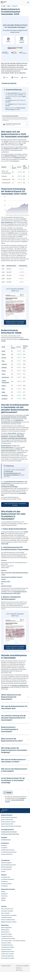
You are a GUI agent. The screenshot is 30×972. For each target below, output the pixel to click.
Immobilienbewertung (6, 945)
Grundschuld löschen (6, 854)
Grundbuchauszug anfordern (9, 852)
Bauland (3, 871)
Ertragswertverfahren (7, 936)
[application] (15, 206)
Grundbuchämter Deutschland (9, 832)
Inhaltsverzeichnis (15, 83)
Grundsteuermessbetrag (7, 879)
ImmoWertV (4, 847)
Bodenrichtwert (5, 932)
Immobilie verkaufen (6, 917)
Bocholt (4, 357)
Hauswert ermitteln (6, 943)
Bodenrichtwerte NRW (7, 824)
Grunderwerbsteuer (6, 883)
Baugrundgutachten (6, 927)
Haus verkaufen (5, 913)
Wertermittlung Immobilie (7, 958)
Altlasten (3, 900)
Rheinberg (4, 395)
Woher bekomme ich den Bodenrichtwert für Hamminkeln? (15, 697)
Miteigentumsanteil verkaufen (9, 922)
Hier (7, 108)
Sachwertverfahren (6, 949)
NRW (8, 6)
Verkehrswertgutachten (7, 956)
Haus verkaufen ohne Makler (9, 915)
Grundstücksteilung (6, 869)
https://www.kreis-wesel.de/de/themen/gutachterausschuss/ (15, 572)
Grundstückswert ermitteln (8, 938)
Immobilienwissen (5, 839)
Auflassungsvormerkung (7, 850)
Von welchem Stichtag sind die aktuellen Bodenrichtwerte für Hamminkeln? (15, 718)
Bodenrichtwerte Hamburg (8, 821)
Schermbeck (5, 377)
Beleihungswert (5, 929)
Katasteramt (4, 893)
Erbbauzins (4, 845)
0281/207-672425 (6, 586)
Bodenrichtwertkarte (6, 867)
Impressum (19, 968)
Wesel (3, 351)
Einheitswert (4, 881)
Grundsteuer (4, 886)
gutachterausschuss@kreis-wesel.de (11, 577)
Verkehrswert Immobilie (7, 953)
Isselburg (4, 364)
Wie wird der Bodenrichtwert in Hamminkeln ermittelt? (15, 761)
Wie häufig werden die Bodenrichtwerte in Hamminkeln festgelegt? (15, 750)
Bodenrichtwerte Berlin (7, 819)
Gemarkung (4, 896)
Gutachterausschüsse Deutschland (10, 834)
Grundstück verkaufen (7, 911)
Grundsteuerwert (5, 877)
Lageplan (3, 898)
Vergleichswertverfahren (7, 951)
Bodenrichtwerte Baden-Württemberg (11, 826)
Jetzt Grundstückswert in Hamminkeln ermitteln (15, 504)
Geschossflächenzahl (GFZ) (8, 865)
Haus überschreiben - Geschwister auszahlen (13, 940)
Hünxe (3, 374)
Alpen (3, 389)
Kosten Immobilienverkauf (8, 919)
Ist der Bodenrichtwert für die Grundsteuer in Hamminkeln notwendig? (15, 780)
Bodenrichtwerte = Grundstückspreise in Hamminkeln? (15, 729)
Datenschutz (19, 970)
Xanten (4, 370)
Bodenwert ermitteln (6, 934)
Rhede (3, 354)
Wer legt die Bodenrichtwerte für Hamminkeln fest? (15, 707)
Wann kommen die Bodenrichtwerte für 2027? (15, 740)
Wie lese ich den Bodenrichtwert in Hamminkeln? (15, 770)
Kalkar (3, 392)
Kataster (3, 891)
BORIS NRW (4, 543)
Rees (3, 361)
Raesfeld (4, 367)
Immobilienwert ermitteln (7, 947)
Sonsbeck (4, 398)
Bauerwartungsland (6, 862)
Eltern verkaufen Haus (7, 908)
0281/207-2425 (5, 581)
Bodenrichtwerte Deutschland (9, 817)
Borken (4, 385)
